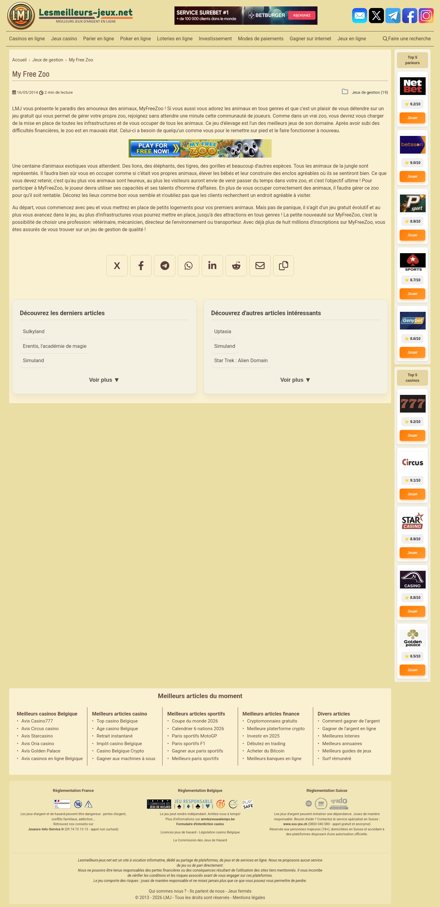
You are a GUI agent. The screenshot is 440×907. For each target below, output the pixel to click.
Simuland (33, 360)
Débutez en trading (266, 743)
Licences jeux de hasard (178, 832)
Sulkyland (33, 331)
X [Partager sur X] (117, 265)
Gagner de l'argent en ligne (349, 728)
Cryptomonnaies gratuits (272, 721)
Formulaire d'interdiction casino (200, 824)
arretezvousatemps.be (218, 819)
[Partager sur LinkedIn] (212, 265)
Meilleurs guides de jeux (346, 751)
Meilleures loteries (341, 736)
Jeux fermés (239, 891)
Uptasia (222, 331)
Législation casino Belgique (219, 832)
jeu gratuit (23, 116)
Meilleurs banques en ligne (274, 758)
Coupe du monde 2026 (195, 721)
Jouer (413, 118)
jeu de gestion (105, 229)
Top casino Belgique (117, 721)
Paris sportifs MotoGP (194, 736)
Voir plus (104, 380)
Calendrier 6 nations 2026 (198, 728)
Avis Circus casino (40, 728)
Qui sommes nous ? (167, 891)
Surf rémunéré (336, 758)
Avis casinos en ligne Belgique (51, 758)
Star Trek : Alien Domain (241, 360)
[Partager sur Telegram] (164, 265)
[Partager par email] (260, 265)
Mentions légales (249, 897)
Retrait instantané (115, 736)
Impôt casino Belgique (119, 743)
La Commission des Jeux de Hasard (200, 840)
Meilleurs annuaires (342, 743)
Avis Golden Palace (41, 751)
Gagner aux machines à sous (126, 758)
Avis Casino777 (37, 721)
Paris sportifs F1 (188, 743)
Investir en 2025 (263, 736)
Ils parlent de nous (207, 891)
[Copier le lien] (283, 265)
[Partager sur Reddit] (236, 265)
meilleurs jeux (282, 123)
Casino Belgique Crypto (120, 751)
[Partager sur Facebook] (141, 265)
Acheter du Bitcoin (265, 751)
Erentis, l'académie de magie (54, 346)
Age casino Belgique (117, 728)
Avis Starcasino (37, 736)
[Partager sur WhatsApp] (188, 265)
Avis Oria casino (37, 743)
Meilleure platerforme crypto (276, 728)
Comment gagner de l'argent (351, 721)
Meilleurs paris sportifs (195, 758)
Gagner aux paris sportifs (197, 751)
